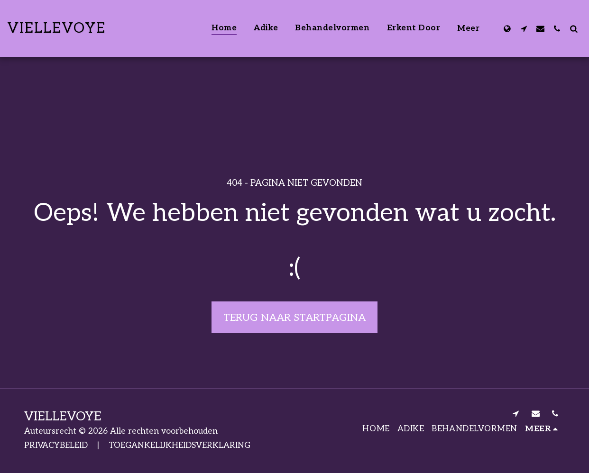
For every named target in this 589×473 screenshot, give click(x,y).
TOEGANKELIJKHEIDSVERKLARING (179, 445)
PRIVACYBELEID (56, 445)
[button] (524, 28)
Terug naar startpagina (294, 317)
